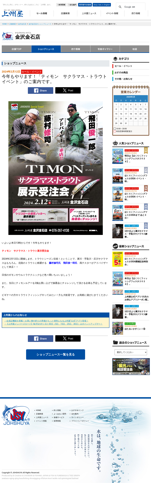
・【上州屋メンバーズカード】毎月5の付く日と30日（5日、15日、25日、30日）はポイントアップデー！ (53, 324)
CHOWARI (28, 475)
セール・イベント (123, 66)
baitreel (75, 478)
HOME (38, 410)
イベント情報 (41, 421)
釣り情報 (57, 410)
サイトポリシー (77, 417)
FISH (52, 475)
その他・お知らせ (123, 79)
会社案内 (74, 414)
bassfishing (24, 478)
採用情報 (57, 421)
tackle (55, 478)
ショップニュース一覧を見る (55, 354)
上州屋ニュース (42, 417)
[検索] (130, 7)
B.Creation (17, 475)
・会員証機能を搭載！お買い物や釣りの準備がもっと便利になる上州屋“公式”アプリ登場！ (46, 321)
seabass (5, 478)
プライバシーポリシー (80, 421)
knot (50, 478)
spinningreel (66, 478)
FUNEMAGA (62, 475)
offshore (44, 478)
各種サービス (59, 417)
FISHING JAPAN (41, 475)
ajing (17, 478)
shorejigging (34, 478)
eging (11, 478)
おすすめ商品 (121, 72)
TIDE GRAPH (74, 475)
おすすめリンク (77, 410)
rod (59, 478)
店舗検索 (39, 414)
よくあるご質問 (60, 414)
